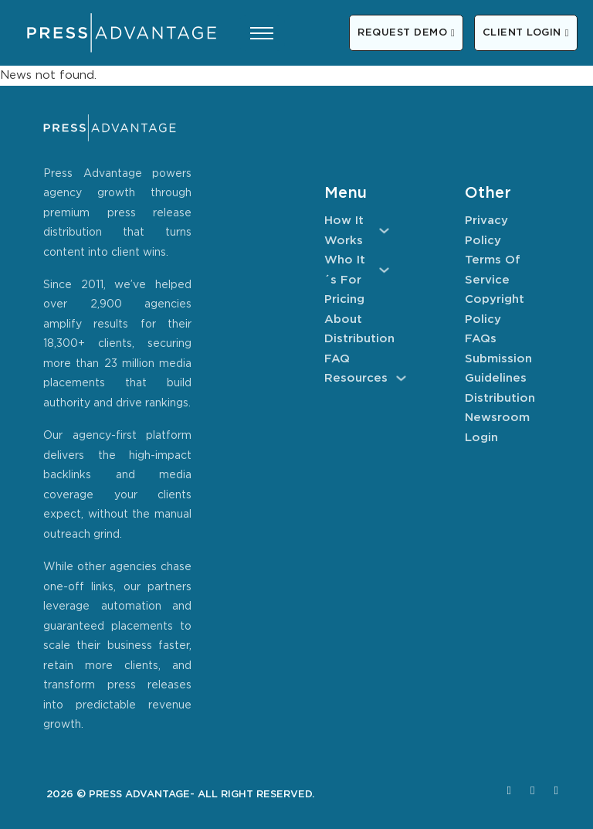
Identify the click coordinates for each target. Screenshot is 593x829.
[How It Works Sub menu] (384, 230)
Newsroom (497, 418)
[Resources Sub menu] (401, 378)
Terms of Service (492, 270)
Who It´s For (344, 270)
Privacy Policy (486, 231)
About (343, 319)
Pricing (344, 299)
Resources (356, 378)
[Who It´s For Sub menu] (384, 270)
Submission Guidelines (497, 369)
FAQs (480, 339)
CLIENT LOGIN (526, 33)
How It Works (344, 231)
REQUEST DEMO (406, 33)
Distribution (356, 339)
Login (481, 438)
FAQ (337, 359)
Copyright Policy (494, 309)
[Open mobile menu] (261, 33)
